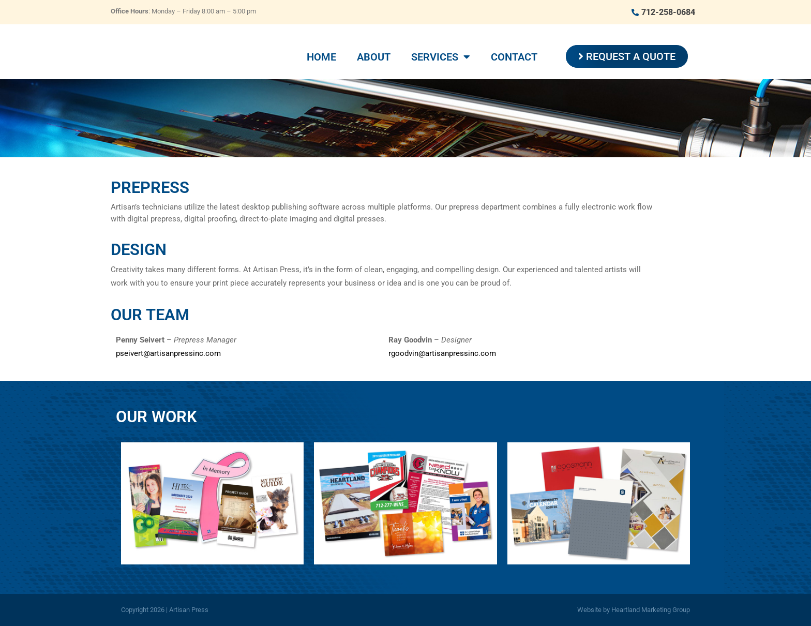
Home (321, 57)
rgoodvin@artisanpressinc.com (442, 353)
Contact (514, 57)
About (374, 57)
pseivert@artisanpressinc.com (168, 353)
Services (440, 57)
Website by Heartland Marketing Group (633, 610)
